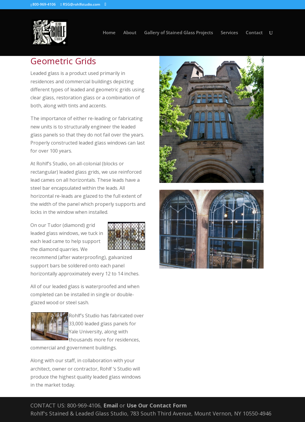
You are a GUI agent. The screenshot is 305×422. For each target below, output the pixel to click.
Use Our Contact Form (157, 405)
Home (109, 32)
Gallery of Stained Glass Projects (178, 32)
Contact (254, 32)
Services (229, 32)
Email (110, 405)
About (129, 32)
